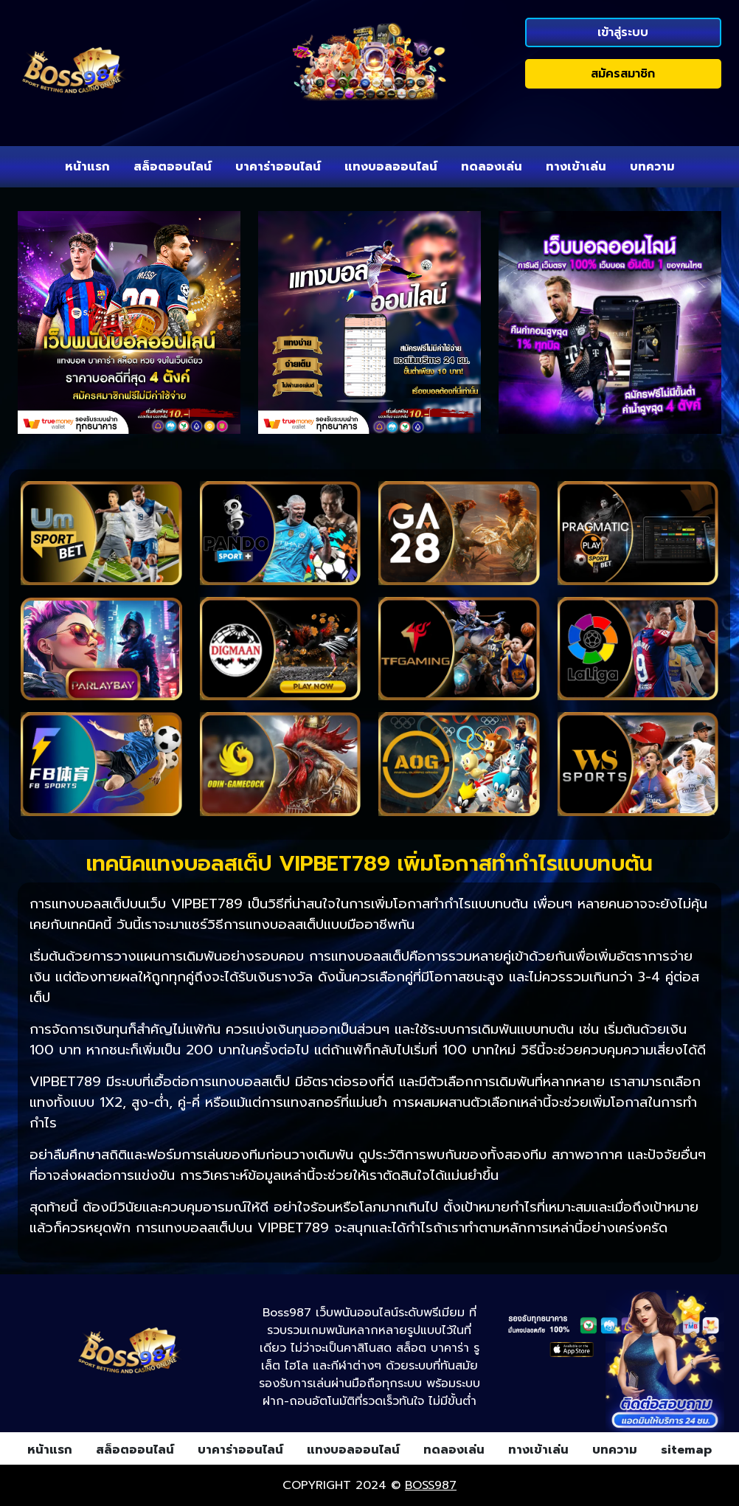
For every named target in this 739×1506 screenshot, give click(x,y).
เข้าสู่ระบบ (622, 32)
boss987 (431, 1485)
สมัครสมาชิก (623, 74)
